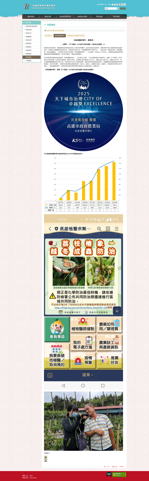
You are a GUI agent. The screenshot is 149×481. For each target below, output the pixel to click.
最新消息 (48, 16)
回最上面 (114, 466)
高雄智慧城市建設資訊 (39, 6)
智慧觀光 (28, 47)
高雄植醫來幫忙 (60, 35)
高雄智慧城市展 (65, 16)
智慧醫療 (28, 36)
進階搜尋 (123, 8)
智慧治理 (28, 40)
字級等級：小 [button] (112, 4)
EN (106, 4)
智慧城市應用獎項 (31, 26)
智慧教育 (28, 50)
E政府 (109, 474)
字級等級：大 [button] (117, 4)
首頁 (47, 30)
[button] (118, 8)
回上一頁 (106, 466)
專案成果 (99, 16)
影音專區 (116, 16)
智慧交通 (28, 30)
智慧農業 (28, 57)
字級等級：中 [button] (115, 5)
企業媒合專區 (82, 16)
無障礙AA (119, 474)
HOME (122, 466)
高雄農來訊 (48, 35)
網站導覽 (101, 4)
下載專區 (28, 60)
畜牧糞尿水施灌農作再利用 (76, 35)
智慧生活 (28, 33)
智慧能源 (28, 54)
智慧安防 (28, 43)
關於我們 (31, 16)
